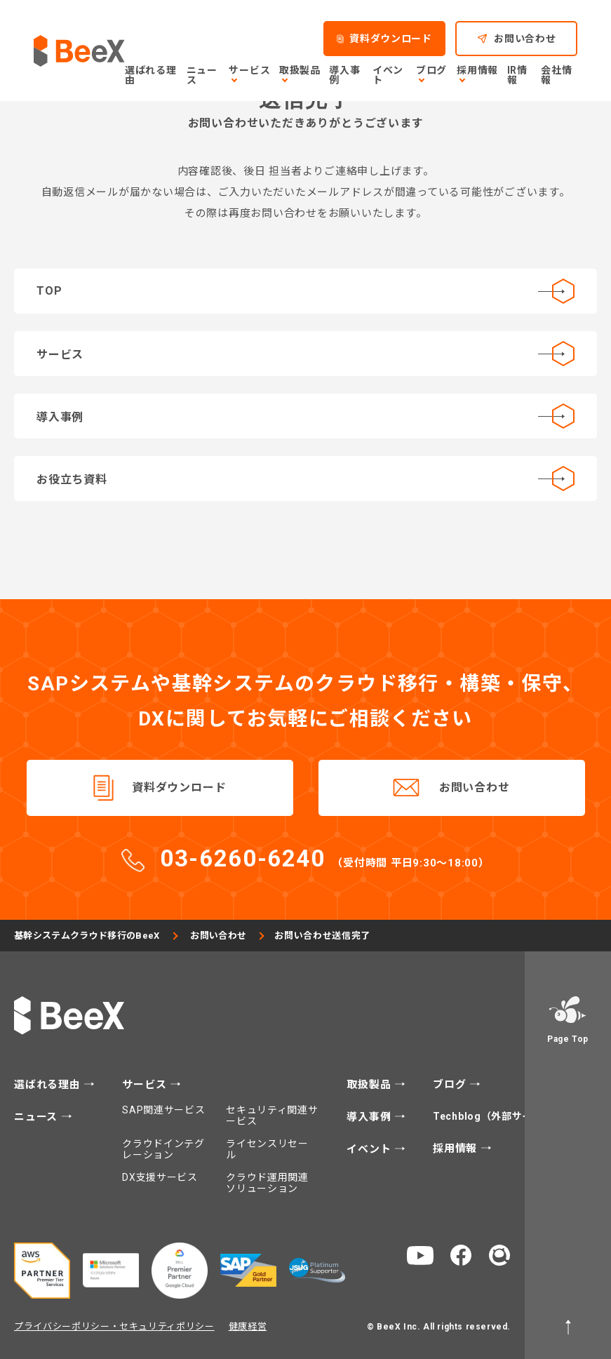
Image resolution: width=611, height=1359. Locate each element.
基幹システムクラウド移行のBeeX (88, 935)
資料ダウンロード (179, 787)
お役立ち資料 (305, 478)
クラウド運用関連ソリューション (267, 1183)
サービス (305, 353)
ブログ (451, 1085)
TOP (305, 291)
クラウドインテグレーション (163, 1149)
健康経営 (248, 1326)
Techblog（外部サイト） (494, 1116)
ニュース (37, 1117)
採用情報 (457, 1149)
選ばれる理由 (48, 1085)
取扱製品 (370, 1085)
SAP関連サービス (163, 1110)
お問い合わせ (474, 787)
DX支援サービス (160, 1177)
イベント (370, 1149)
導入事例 (305, 416)
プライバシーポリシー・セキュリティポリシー (114, 1326)
